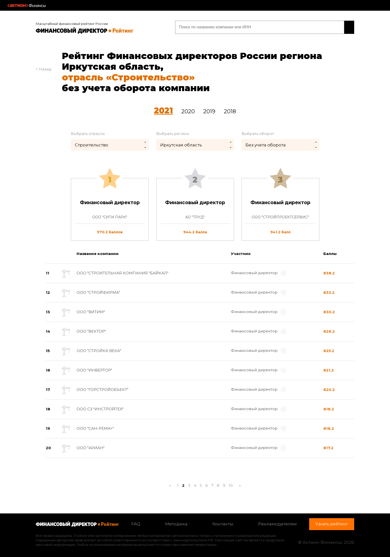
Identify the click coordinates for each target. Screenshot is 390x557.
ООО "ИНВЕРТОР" (94, 369)
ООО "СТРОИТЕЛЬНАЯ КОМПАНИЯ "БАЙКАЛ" (122, 272)
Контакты (222, 523)
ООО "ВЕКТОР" (91, 330)
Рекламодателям (277, 523)
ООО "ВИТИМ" (91, 311)
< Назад (43, 68)
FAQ (135, 523)
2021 (163, 109)
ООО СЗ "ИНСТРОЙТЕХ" (100, 408)
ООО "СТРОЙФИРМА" (98, 291)
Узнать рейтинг (322, 27)
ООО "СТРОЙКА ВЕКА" (99, 350)
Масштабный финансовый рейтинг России (72, 23)
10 (231, 484)
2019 (209, 110)
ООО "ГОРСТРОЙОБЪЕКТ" (102, 388)
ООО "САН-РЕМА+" (95, 427)
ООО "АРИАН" (90, 447)
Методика (176, 523)
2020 (188, 110)
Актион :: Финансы (26, 5)
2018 (230, 110)
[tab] (195, 208)
